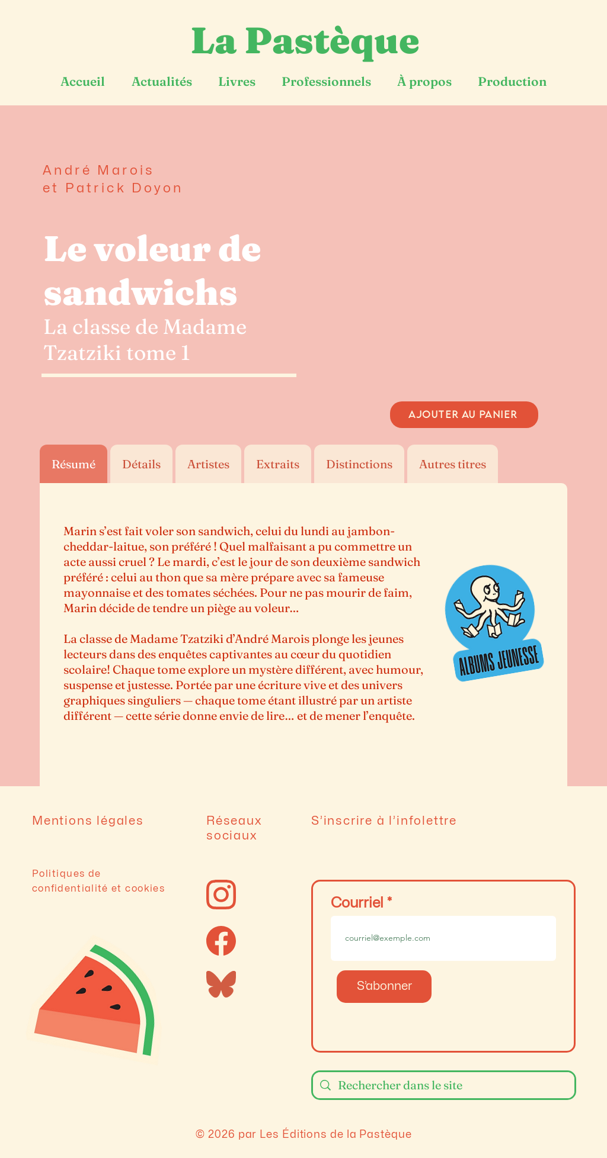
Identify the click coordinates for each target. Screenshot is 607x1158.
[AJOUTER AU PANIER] (464, 414)
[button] (464, 274)
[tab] (73, 464)
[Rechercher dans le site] (444, 1085)
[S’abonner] (384, 986)
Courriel (357, 903)
